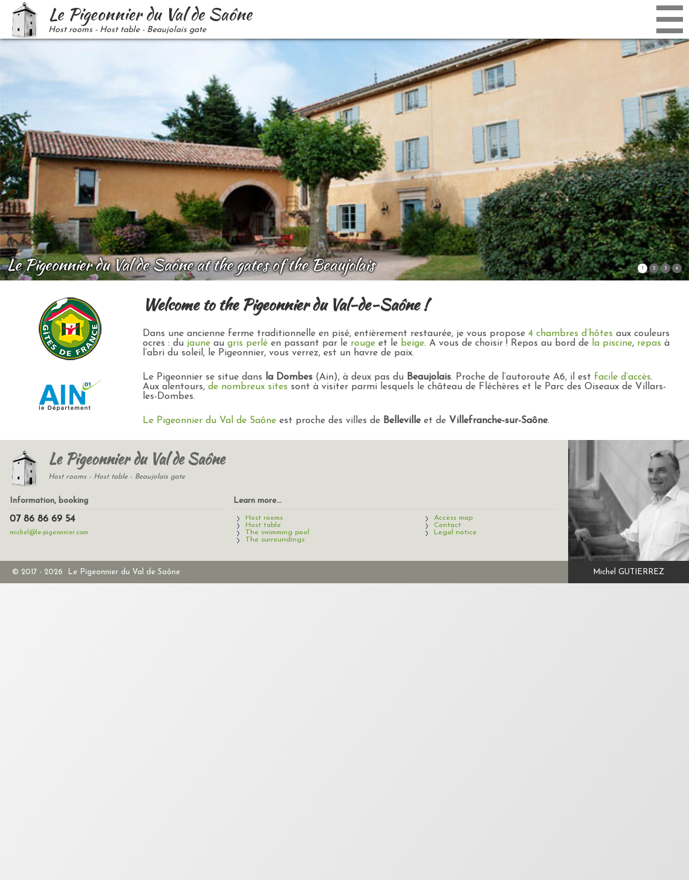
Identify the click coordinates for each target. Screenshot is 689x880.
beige (412, 343)
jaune (198, 343)
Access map (453, 518)
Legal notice (455, 532)
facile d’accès (622, 377)
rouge (363, 343)
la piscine (612, 343)
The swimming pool (277, 532)
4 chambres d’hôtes (570, 333)
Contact (447, 525)
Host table (263, 525)
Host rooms (264, 518)
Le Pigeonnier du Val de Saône (209, 420)
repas (649, 343)
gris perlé (247, 343)
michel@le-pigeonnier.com (49, 532)
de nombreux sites (248, 387)
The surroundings (275, 539)
